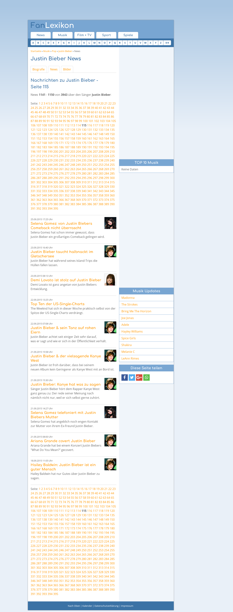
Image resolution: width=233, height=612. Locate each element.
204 (78, 152)
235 (83, 160)
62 (100, 112)
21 (106, 103)
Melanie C (128, 352)
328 (100, 187)
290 (55, 178)
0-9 (167, 42)
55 (72, 112)
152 (38, 138)
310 (83, 182)
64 (108, 112)
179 (106, 143)
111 (61, 125)
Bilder (67, 69)
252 (95, 165)
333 (44, 191)
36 (80, 108)
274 (50, 173)
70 (48, 117)
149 (106, 134)
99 (80, 121)
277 (67, 173)
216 (61, 156)
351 (61, 195)
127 (67, 130)
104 (107, 121)
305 (55, 182)
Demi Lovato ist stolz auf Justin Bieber (66, 280)
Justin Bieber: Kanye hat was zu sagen (66, 384)
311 (89, 182)
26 (40, 108)
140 (55, 134)
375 (112, 200)
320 (55, 187)
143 (72, 134)
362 (38, 200)
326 (89, 187)
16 (86, 103)
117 (95, 125)
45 (32, 112)
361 (33, 200)
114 (78, 125)
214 (50, 156)
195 (112, 147)
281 (89, 173)
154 (50, 138)
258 (44, 169)
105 (113, 121)
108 (44, 125)
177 (95, 143)
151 (33, 138)
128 (72, 130)
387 (95, 204)
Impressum (127, 605)
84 (104, 117)
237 (95, 160)
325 (83, 187)
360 (112, 195)
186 (61, 147)
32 (64, 108)
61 (96, 112)
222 (95, 156)
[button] (124, 377)
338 (72, 191)
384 (78, 204)
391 (33, 208)
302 (38, 182)
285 (112, 173)
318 (44, 187)
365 (55, 200)
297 (95, 178)
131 (89, 130)
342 (95, 191)
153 (44, 138)
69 (44, 117)
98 (76, 121)
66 (32, 117)
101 (90, 121)
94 (60, 121)
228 (44, 160)
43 (108, 108)
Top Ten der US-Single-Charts (57, 304)
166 (33, 143)
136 (33, 134)
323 (72, 187)
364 (50, 200)
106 (33, 125)
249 (78, 165)
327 (95, 187)
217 (67, 156)
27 (44, 108)
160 (83, 138)
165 (112, 138)
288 (44, 178)
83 (100, 117)
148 (100, 134)
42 (104, 108)
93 (56, 121)
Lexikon (52, 26)
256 (33, 169)
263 (72, 169)
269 (106, 169)
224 (106, 156)
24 (32, 108)
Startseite (36, 51)
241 (33, 165)
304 (50, 182)
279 (78, 173)
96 (68, 121)
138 (44, 134)
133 (100, 130)
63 (104, 112)
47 (40, 112)
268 (100, 169)
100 (85, 121)
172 (67, 143)
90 (44, 121)
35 (76, 108)
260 (55, 169)
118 (100, 125)
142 (67, 134)
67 (36, 117)
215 (55, 156)
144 (78, 134)
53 (64, 112)
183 (44, 147)
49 (48, 112)
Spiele (128, 35)
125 (55, 130)
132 (95, 130)
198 (44, 152)
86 (112, 117)
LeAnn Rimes (130, 358)
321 (61, 187)
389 (106, 204)
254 (106, 165)
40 (96, 108)
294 (78, 178)
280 (83, 173)
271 (33, 173)
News (41, 35)
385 (83, 204)
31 (60, 108)
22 (110, 103)
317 (38, 187)
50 (52, 112)
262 (67, 169)
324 (78, 187)
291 (61, 178)
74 (64, 117)
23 (114, 103)
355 (83, 195)
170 (55, 143)
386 (89, 204)
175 (83, 143)
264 (78, 169)
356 (89, 195)
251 (89, 165)
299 (106, 178)
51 (56, 112)
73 (60, 117)
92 (52, 121)
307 (67, 182)
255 (112, 165)
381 (61, 204)
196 (33, 152)
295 (83, 178)
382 (67, 204)
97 (72, 121)
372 (95, 200)
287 (38, 178)
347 (38, 195)
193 (100, 147)
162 (95, 138)
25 (36, 108)
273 (44, 173)
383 (72, 204)
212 (38, 156)
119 (106, 125)
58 (84, 112)
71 (52, 117)
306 (61, 182)
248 (72, 165)
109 (50, 125)
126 (61, 130)
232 (67, 160)
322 (67, 187)
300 (112, 178)
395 (55, 208)
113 (72, 125)
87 (32, 121)
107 (38, 125)
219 (78, 156)
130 (83, 130)
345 (112, 191)
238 (100, 160)
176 (89, 143)
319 (50, 187)
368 (72, 200)
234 (78, 160)
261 (61, 169)
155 (55, 138)
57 (80, 112)
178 (100, 143)
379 (50, 204)
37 (84, 108)
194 (106, 147)
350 (55, 195)
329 (106, 187)
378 (44, 204)
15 (82, 103)
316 (33, 187)
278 (72, 173)
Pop (54, 51)
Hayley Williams (132, 331)
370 (83, 200)
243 (44, 165)
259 (50, 169)
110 (55, 125)
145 (83, 134)
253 (100, 165)
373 (100, 200)
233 (72, 160)
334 (50, 191)
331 (33, 191)
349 (50, 195)
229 (50, 160)
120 (112, 125)
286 (33, 178)
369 (78, 200)
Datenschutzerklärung (106, 605)
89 (40, 121)
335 (55, 191)
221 (89, 156)
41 (100, 108)
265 (83, 169)
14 (77, 103)
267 (95, 169)
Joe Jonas (127, 318)
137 (38, 134)
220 (83, 156)
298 (100, 178)
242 (38, 165)
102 (96, 121)
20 (102, 103)
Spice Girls (128, 338)
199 (50, 152)
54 (68, 112)
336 (61, 191)
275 (55, 173)
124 (50, 130)
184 (50, 147)
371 (89, 200)
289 (50, 178)
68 (40, 117)
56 (76, 112)
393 (44, 208)
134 (106, 130)
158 (72, 138)
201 (61, 152)
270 (112, 169)
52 (60, 112)
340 (83, 191)
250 (83, 165)
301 (33, 182)
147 (95, 134)
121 (33, 130)
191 (89, 147)
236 (89, 160)
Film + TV (84, 35)
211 (33, 156)
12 (69, 103)
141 (61, 134)
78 (80, 117)
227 (38, 160)
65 (112, 112)
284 (106, 173)
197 (38, 152)
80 (88, 117)
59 (88, 112)
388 (100, 204)
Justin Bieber (65, 51)
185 (55, 147)
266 (89, 169)
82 (96, 117)
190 (83, 147)
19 (98, 103)
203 (72, 152)
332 (38, 191)
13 (73, 103)
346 (33, 195)
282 (95, 173)
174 (78, 143)
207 (95, 152)
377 (38, 204)
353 (72, 195)
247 (67, 165)
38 (88, 108)
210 (112, 152)
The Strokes (129, 304)
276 (61, 173)
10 (61, 103)
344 (106, 191)
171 (61, 143)
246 (61, 165)
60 (92, 112)
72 (56, 117)
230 (55, 160)
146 (89, 134)
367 (67, 200)
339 (78, 191)
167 (38, 143)
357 (95, 195)
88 (36, 121)
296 (89, 178)
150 (112, 134)
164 (106, 138)
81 (92, 117)
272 (38, 173)
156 (61, 138)
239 (106, 160)
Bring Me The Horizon (136, 311)
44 (112, 108)
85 (108, 117)
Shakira (126, 345)
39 (92, 108)
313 (100, 182)
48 (44, 112)
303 (44, 182)
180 (112, 143)
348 (44, 195)
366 (61, 200)
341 (89, 191)
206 (89, 152)
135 (112, 130)
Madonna (128, 298)
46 (36, 112)
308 (72, 182)
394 (50, 208)
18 (94, 103)
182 (38, 147)
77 (76, 117)
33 (68, 108)
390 (112, 204)
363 (44, 200)
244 (50, 165)
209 (106, 152)
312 (95, 182)
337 (67, 191)
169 (50, 143)
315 (112, 182)
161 (89, 138)
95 (64, 121)
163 (100, 138)
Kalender (87, 605)
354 (78, 195)
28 (48, 108)
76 (72, 117)
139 (50, 134)
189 (78, 147)
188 (72, 147)
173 (72, 143)
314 (106, 182)
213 (44, 156)
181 (33, 147)
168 (44, 143)
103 (102, 121)
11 (65, 103)
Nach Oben (74, 605)
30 (56, 108)
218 (72, 156)
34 (72, 108)
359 (106, 195)
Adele (125, 325)
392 (38, 208)
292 (67, 178)
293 (72, 178)
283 (100, 173)
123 (44, 130)
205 (83, 152)
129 (78, 130)
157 (67, 138)
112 (67, 125)
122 (38, 130)
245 (55, 165)
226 (33, 160)
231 (61, 160)
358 (100, 195)
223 (100, 156)
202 (67, 152)
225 (112, 156)
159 (78, 138)
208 (100, 152)
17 (90, 103)
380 (55, 204)
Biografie (38, 69)
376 (33, 204)
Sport (106, 35)
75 (68, 117)
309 (78, 182)
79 (84, 117)
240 (112, 160)
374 (106, 200)
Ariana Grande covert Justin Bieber (63, 441)
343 (100, 191)
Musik (62, 35)
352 (67, 195)
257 (38, 169)
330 (112, 187)
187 (67, 147)
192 (95, 147)
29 (52, 108)
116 (89, 125)
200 (55, 152)
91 (48, 121)
